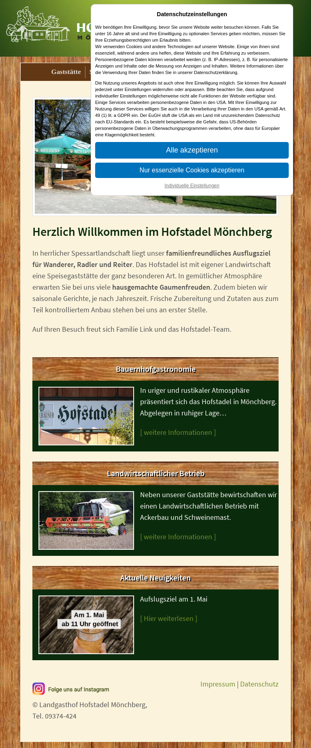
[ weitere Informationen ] (178, 432)
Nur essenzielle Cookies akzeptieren (192, 170)
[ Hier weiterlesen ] (168, 618)
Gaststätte (66, 72)
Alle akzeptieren (192, 150)
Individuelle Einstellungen (191, 186)
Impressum (217, 684)
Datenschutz (259, 684)
